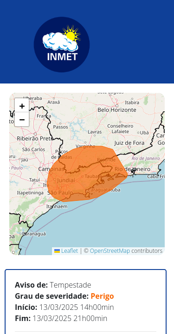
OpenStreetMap (110, 251)
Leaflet (66, 251)
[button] (22, 105)
